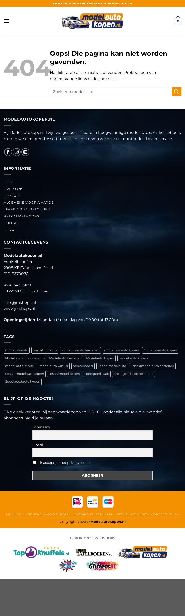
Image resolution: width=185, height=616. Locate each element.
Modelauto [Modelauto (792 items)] (36, 358)
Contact (12, 223)
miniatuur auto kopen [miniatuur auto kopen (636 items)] (121, 350)
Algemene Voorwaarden (30, 202)
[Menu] (6, 21)
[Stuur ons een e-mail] (25, 152)
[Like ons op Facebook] (8, 152)
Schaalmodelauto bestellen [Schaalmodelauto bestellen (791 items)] (152, 366)
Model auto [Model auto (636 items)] (14, 358)
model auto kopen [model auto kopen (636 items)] (133, 358)
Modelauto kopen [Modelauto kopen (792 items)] (100, 358)
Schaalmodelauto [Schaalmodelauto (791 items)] (112, 366)
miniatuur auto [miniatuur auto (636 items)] (45, 350)
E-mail (37, 445)
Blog (9, 230)
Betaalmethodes (22, 216)
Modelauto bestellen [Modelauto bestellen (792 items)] (65, 358)
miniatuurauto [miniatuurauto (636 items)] (16, 350)
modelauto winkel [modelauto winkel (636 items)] (53, 366)
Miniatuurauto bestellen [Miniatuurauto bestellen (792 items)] (80, 350)
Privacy (12, 196)
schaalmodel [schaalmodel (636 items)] (83, 366)
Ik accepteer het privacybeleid (61, 462)
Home (9, 182)
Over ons (13, 189)
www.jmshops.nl (19, 308)
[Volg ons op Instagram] (17, 152)
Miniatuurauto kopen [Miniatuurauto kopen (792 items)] (160, 350)
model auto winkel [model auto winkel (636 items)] (20, 366)
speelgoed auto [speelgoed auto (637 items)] (97, 374)
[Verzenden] (176, 91)
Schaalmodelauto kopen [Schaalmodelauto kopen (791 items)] (24, 374)
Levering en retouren (27, 209)
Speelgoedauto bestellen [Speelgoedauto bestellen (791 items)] (133, 374)
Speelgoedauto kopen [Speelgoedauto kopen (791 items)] (22, 381)
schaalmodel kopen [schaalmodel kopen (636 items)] (64, 374)
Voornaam (41, 427)
